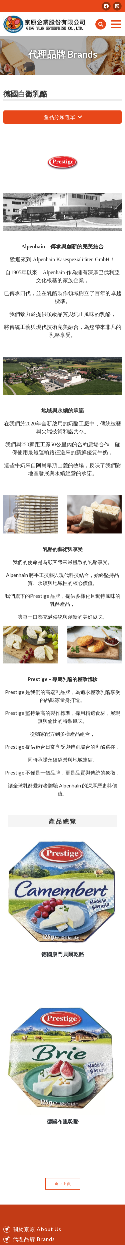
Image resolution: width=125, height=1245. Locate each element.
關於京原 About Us (37, 1229)
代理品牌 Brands (34, 1239)
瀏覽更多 (80, 116)
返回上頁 (63, 1183)
